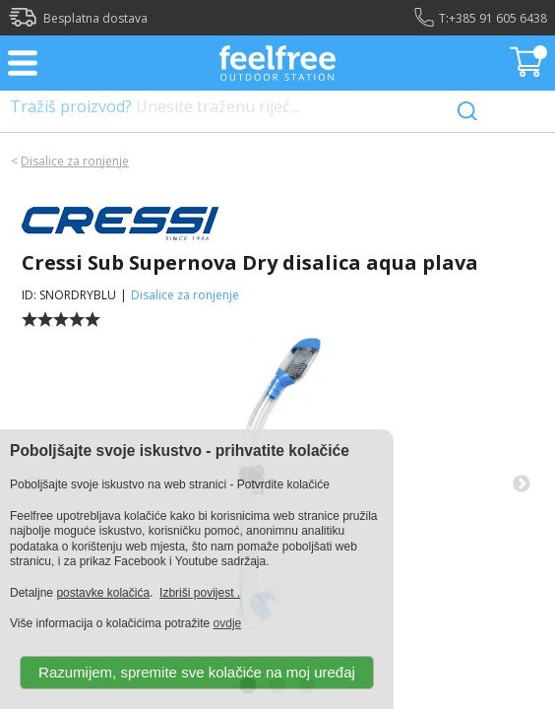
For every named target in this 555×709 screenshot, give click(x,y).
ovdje (228, 623)
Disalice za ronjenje (75, 161)
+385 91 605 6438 (498, 18)
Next (521, 484)
